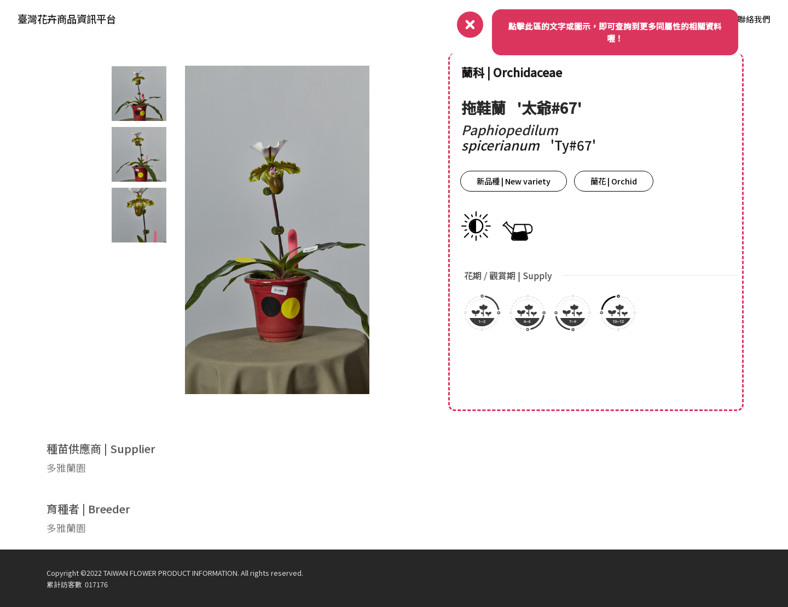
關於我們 (536, 19)
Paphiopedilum (517, 129)
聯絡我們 (754, 19)
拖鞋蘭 (493, 107)
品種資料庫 (699, 19)
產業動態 (645, 19)
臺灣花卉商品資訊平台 (67, 18)
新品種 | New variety (521, 181)
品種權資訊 (590, 19)
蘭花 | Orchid (621, 181)
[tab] (138, 94)
